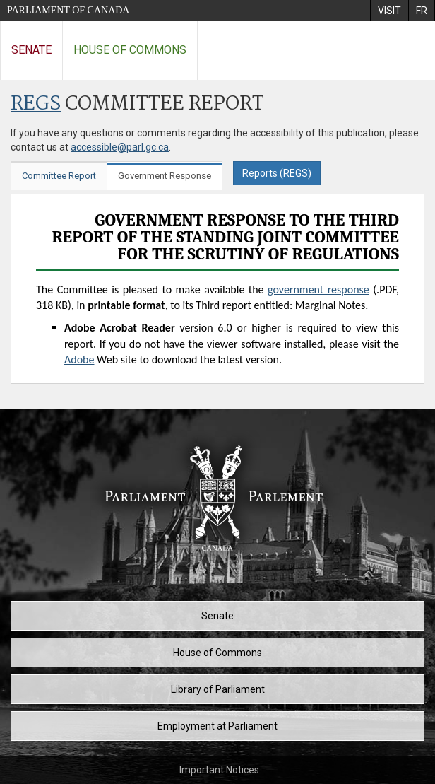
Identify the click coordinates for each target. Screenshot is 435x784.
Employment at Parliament (217, 726)
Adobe (79, 359)
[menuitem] (389, 10)
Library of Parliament (218, 689)
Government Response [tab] (164, 175)
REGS (36, 104)
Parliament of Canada (68, 10)
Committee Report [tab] (59, 175)
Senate (31, 50)
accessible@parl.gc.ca (120, 147)
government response (318, 289)
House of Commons (129, 50)
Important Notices (219, 770)
